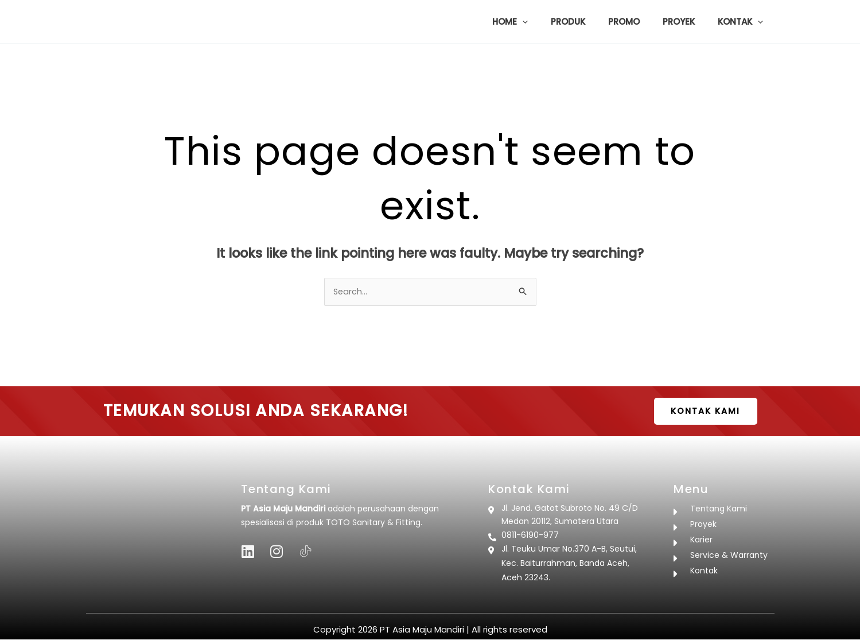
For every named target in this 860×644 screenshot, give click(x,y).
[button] (548, 22)
